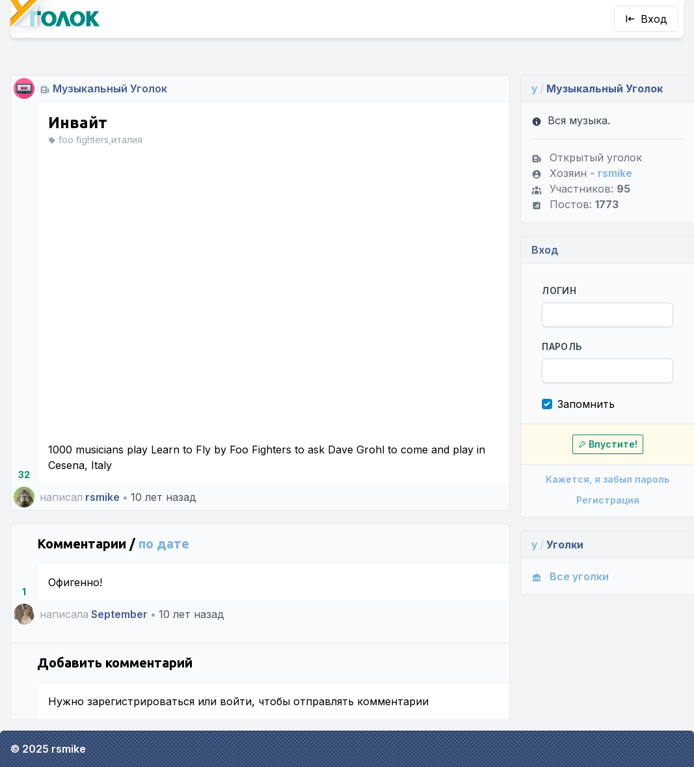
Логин (559, 290)
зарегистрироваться (140, 701)
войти (236, 701)
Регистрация (607, 499)
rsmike (102, 497)
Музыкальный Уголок (110, 88)
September (119, 614)
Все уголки (570, 576)
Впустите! (607, 444)
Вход (646, 18)
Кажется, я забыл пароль (607, 479)
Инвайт (77, 122)
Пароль (561, 346)
